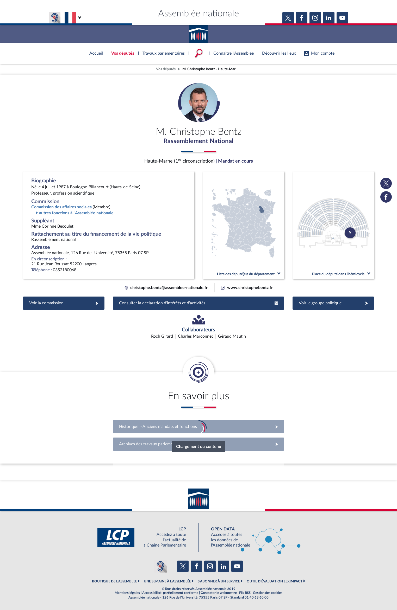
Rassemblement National (198, 141)
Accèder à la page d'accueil (198, 32)
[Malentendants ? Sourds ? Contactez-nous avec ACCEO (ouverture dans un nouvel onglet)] (160, 566)
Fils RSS (245, 592)
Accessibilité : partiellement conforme (170, 592)
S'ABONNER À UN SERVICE (219, 581)
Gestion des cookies (267, 592)
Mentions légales (127, 592)
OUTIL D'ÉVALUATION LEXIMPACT (274, 581)
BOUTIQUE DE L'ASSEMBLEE (114, 581)
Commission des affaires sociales (61, 207)
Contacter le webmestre (219, 592)
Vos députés (166, 69)
